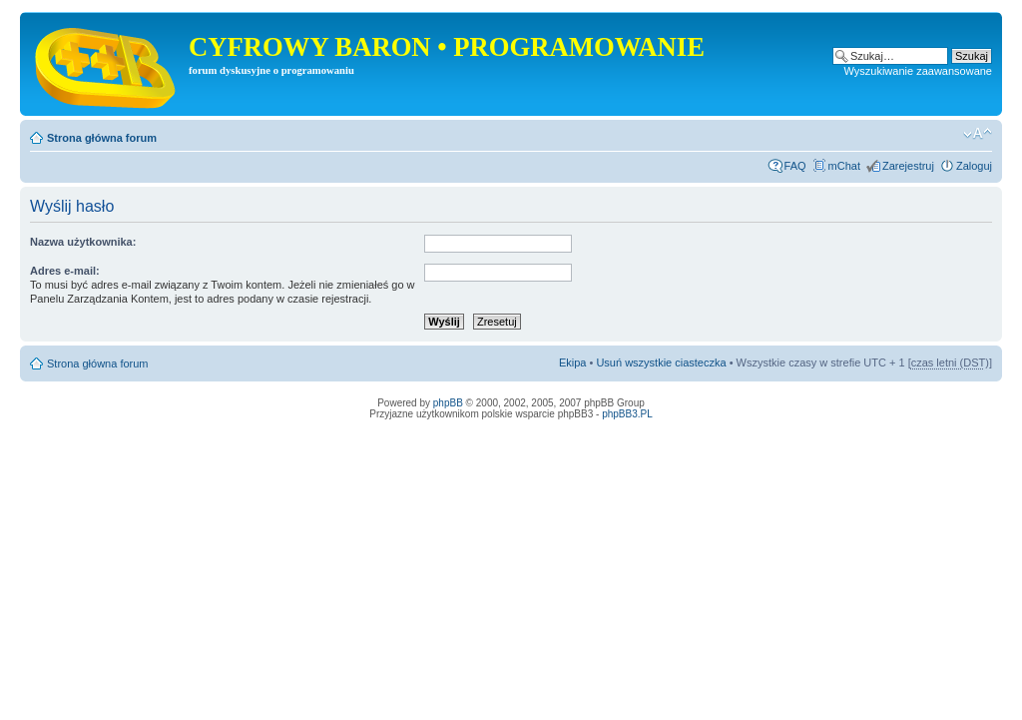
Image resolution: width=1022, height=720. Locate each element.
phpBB (448, 402)
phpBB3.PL (627, 413)
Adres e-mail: (65, 271)
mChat (844, 166)
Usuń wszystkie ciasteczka (661, 362)
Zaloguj (974, 166)
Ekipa (573, 362)
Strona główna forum (102, 138)
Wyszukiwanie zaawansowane (918, 71)
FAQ (795, 166)
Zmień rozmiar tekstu (977, 134)
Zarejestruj (908, 166)
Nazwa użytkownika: (83, 242)
